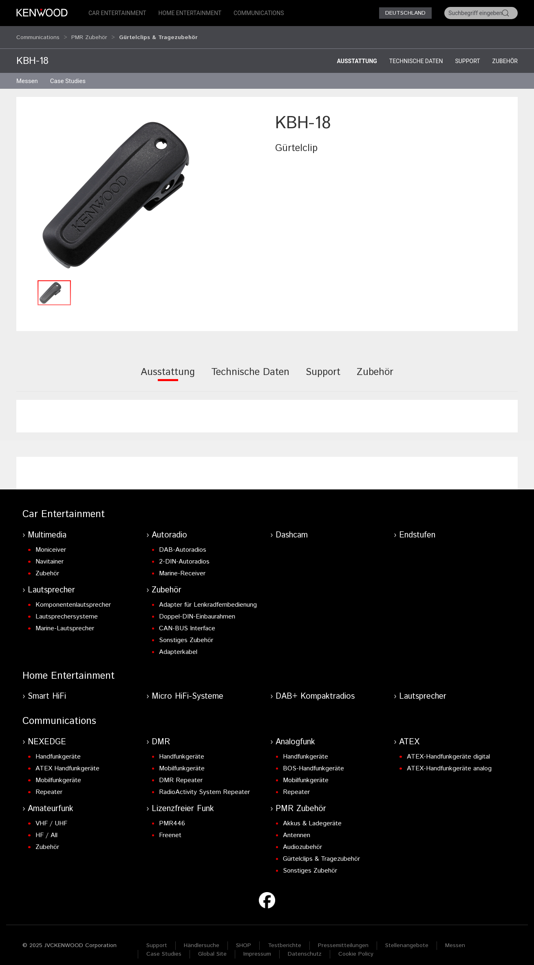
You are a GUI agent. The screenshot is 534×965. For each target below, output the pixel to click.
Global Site (212, 946)
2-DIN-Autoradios (184, 554)
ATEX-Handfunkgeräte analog (449, 760)
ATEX (409, 734)
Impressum (257, 946)
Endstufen (417, 527)
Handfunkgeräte (58, 749)
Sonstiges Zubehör (186, 632)
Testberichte (284, 938)
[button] (141, 185)
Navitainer (49, 554)
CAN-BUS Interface (187, 620)
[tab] (168, 370)
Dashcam (292, 527)
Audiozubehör (302, 839)
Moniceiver (50, 542)
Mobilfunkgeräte (58, 772)
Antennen (296, 827)
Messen (27, 73)
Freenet (170, 827)
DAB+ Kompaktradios (315, 689)
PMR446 (172, 815)
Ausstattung (357, 53)
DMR (161, 734)
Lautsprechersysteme (66, 609)
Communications (259, 13)
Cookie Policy (355, 946)
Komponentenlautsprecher (73, 597)
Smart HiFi (47, 689)
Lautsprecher (51, 582)
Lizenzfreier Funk (183, 801)
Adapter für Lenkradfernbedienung (208, 597)
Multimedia (47, 527)
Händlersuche (201, 938)
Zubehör (505, 53)
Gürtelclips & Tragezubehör (321, 851)
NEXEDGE (47, 734)
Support (467, 53)
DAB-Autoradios (182, 542)
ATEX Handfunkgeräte (67, 760)
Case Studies (163, 946)
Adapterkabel (178, 644)
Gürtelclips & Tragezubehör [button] (158, 33)
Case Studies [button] (68, 73)
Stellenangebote (406, 938)
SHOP (243, 938)
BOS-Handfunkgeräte (313, 760)
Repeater (48, 784)
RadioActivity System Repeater (204, 784)
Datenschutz (305, 946)
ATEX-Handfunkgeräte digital (448, 749)
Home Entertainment (190, 13)
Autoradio (169, 527)
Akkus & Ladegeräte (312, 815)
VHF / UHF (51, 815)
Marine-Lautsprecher (64, 620)
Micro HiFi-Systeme (187, 689)
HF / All (46, 827)
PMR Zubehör (89, 33)
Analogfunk (295, 734)
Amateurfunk (50, 801)
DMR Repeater (181, 772)
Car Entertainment (117, 13)
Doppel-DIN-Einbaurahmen (197, 609)
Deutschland (405, 13)
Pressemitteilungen (343, 938)
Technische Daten (416, 53)
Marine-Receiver (182, 565)
